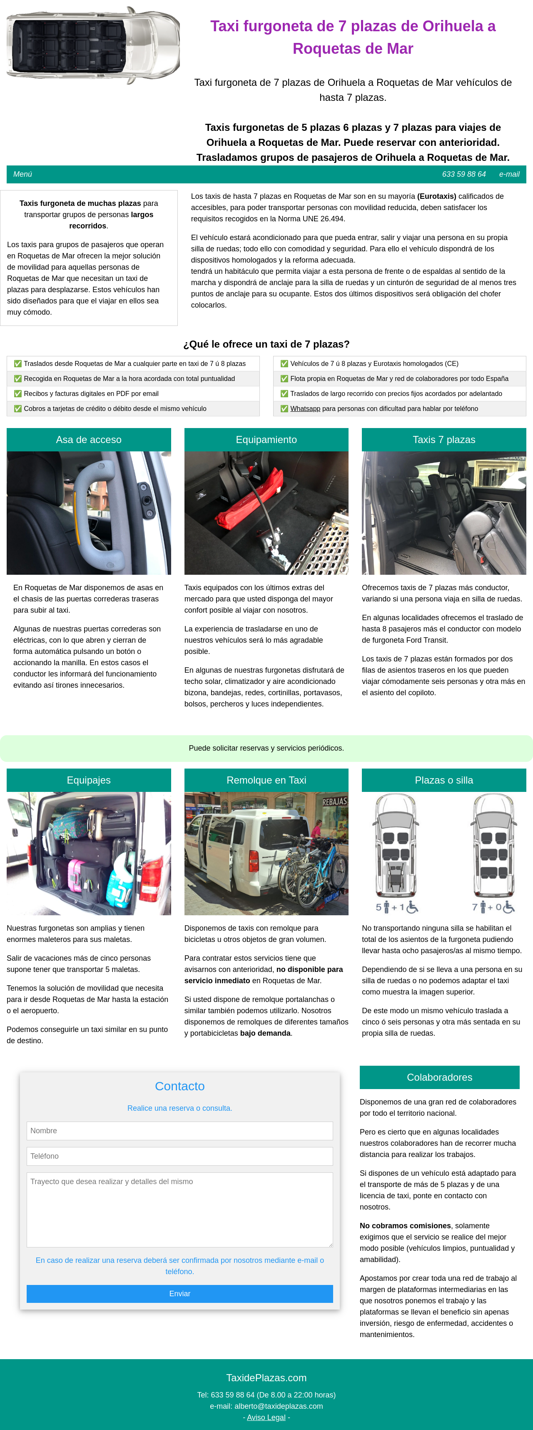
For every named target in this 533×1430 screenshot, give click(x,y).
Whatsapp (305, 408)
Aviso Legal (266, 1417)
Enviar (179, 1294)
